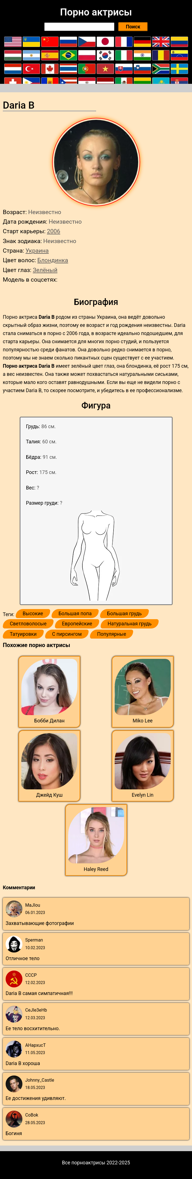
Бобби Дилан (49, 721)
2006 (53, 231)
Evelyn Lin (143, 795)
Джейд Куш (49, 795)
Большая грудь (124, 613)
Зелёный (45, 269)
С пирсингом (67, 634)
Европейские (77, 623)
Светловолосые (28, 623)
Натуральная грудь (130, 623)
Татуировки (23, 634)
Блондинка (52, 260)
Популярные (111, 634)
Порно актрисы (96, 12)
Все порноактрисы (83, 1162)
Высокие (33, 613)
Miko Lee (142, 721)
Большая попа (75, 613)
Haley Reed (96, 869)
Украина (37, 250)
